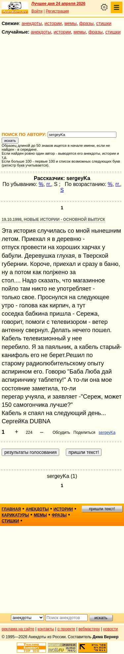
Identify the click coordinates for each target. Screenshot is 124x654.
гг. (48, 184)
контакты (46, 629)
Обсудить (61, 432)
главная (11, 509)
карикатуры (15, 515)
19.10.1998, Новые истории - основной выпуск (53, 219)
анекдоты (31, 23)
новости (110, 629)
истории (53, 23)
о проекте (66, 629)
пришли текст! (102, 509)
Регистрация (57, 11)
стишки (103, 23)
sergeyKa (107, 432)
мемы (70, 23)
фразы (86, 23)
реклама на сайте (18, 629)
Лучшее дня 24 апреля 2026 (58, 3)
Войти (37, 11)
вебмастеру (89, 629)
